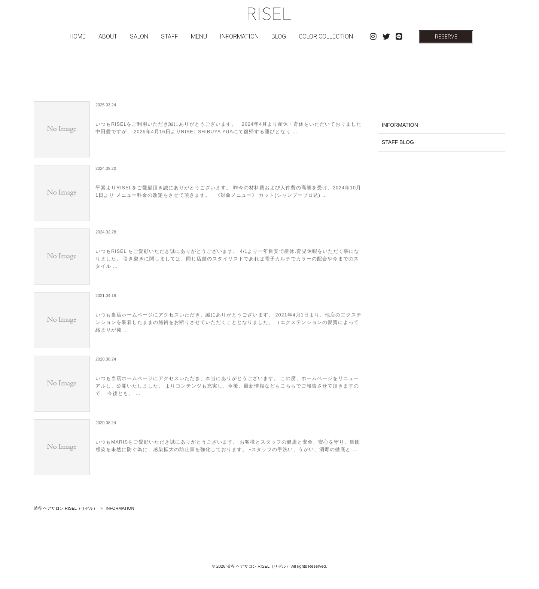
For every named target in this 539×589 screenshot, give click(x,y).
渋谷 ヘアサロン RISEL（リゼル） (65, 508)
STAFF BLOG (398, 142)
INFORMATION (400, 125)
